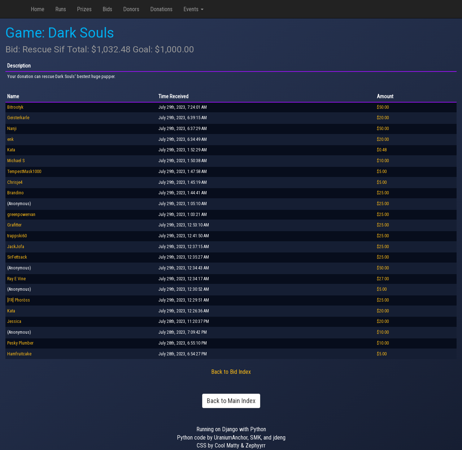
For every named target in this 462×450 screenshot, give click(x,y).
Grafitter (14, 225)
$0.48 (382, 149)
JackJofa (15, 246)
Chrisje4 (14, 182)
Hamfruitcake (19, 353)
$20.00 (383, 117)
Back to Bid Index (231, 371)
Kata (11, 149)
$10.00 (383, 160)
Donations (161, 9)
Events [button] (193, 9)
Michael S (16, 160)
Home (37, 9)
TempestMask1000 (24, 171)
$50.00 (383, 107)
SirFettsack (17, 257)
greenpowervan (21, 214)
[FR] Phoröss (18, 300)
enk (10, 139)
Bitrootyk (15, 107)
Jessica (14, 321)
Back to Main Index (231, 400)
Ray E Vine (16, 278)
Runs (60, 9)
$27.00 (383, 278)
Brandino (15, 192)
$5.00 (382, 171)
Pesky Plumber (20, 343)
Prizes (84, 9)
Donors (131, 9)
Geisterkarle (18, 117)
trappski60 (17, 235)
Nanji (12, 128)
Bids (107, 9)
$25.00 (383, 192)
